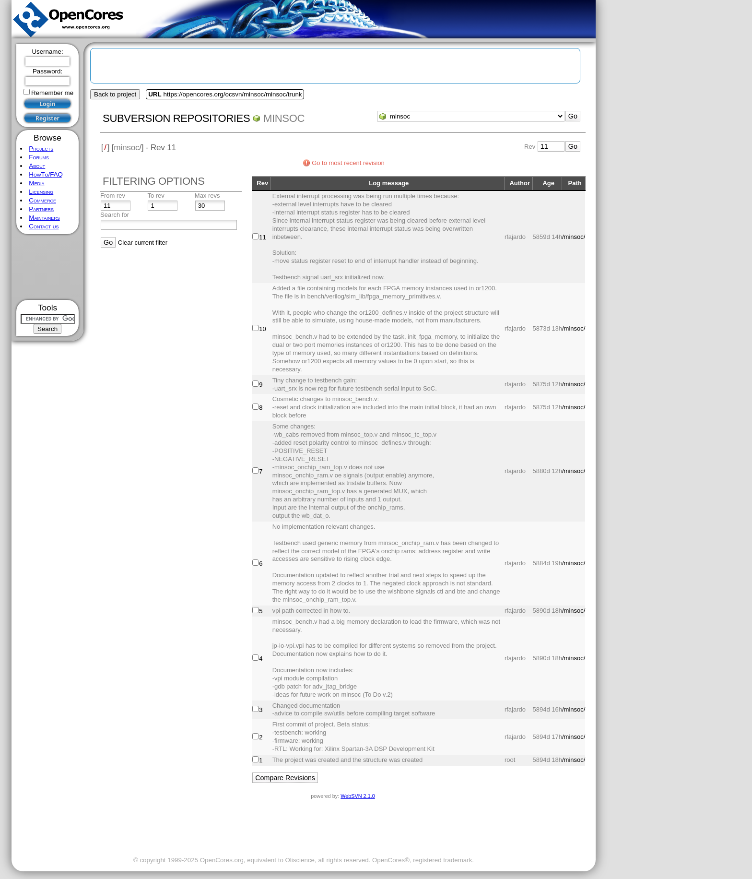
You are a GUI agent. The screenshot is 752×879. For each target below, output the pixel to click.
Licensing (41, 191)
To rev (155, 195)
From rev (112, 195)
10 (262, 329)
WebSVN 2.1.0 (358, 796)
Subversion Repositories (176, 118)
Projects (41, 148)
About (37, 165)
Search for (114, 214)
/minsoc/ (573, 236)
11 (262, 237)
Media (36, 183)
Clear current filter (142, 242)
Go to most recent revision (348, 162)
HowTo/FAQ (46, 174)
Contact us (44, 226)
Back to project (115, 94)
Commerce (42, 200)
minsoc (284, 118)
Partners (41, 209)
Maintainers (44, 217)
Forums (39, 157)
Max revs (207, 195)
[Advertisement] (48, 267)
